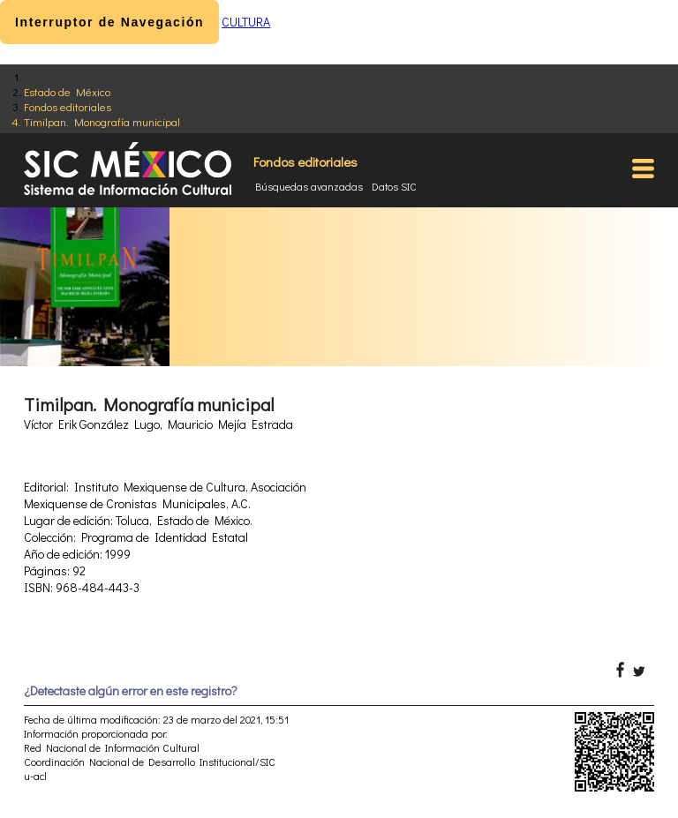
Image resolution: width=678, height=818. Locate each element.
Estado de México (67, 91)
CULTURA (246, 21)
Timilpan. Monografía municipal (102, 121)
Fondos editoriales (67, 106)
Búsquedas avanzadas (309, 186)
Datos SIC (394, 186)
